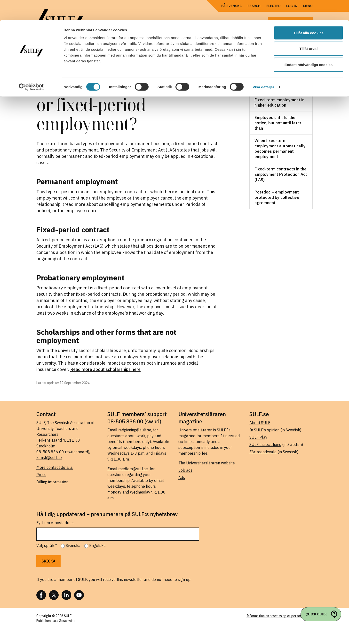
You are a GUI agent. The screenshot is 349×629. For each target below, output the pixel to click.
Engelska (97, 545)
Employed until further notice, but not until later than (277, 123)
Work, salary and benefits (273, 84)
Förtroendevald (263, 451)
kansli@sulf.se (49, 457)
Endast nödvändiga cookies (309, 44)
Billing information (52, 481)
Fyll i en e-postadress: (55, 522)
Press (41, 474)
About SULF (259, 422)
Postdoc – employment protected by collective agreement (276, 197)
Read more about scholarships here (105, 369)
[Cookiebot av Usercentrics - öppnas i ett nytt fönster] (31, 67)
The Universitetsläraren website (206, 463)
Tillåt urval (309, 29)
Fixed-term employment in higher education (279, 102)
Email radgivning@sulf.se (129, 430)
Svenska (73, 545)
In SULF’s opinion (264, 430)
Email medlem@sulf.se (127, 468)
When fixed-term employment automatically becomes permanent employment (280, 148)
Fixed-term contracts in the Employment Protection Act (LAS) (280, 174)
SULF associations (265, 444)
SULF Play (258, 437)
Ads (181, 477)
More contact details (54, 467)
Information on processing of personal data (279, 616)
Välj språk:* (46, 545)
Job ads (185, 470)
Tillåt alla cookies (308, 13)
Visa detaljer (263, 67)
